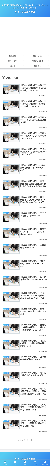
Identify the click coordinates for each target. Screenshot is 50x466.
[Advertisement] (25, 35)
